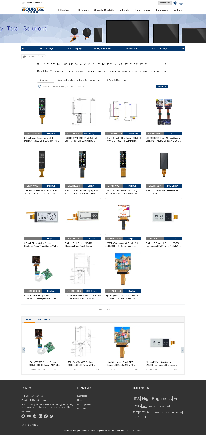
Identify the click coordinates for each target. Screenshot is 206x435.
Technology (162, 10)
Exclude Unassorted (117, 80)
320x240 (70, 71)
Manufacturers (164, 3)
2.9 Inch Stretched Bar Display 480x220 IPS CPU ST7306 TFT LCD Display (123, 139)
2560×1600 (81, 71)
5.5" (53, 64)
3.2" (121, 64)
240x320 (133, 71)
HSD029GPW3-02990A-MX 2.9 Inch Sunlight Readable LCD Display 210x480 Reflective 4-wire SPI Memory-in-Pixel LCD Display (82, 139)
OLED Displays (82, 10)
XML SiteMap (136, 431)
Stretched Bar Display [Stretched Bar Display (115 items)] (156, 406)
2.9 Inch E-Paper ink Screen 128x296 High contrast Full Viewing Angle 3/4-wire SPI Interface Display (162, 244)
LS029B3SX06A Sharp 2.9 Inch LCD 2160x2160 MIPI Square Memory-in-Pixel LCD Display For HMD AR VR (121, 244)
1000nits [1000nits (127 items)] (155, 412)
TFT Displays (62, 10)
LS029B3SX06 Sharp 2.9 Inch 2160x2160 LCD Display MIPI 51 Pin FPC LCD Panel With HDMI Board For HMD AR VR (41, 297)
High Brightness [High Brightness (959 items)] (157, 398)
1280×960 (154, 71)
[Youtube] (29, 416)
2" (89, 64)
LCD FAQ (81, 409)
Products (33, 56)
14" (103, 64)
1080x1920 (59, 71)
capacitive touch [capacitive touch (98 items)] (139, 417)
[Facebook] (23, 416)
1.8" (98, 64)
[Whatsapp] (46, 416)
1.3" (115, 64)
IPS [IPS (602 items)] (137, 399)
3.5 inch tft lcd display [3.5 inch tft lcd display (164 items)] (171, 412)
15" (126, 64)
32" (141, 64)
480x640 (112, 71)
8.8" (135, 64)
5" (48, 64)
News (79, 400)
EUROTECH (33, 425)
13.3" (109, 64)
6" (146, 64)
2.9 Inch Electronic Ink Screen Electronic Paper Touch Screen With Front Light (40, 244)
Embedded (124, 10)
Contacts (177, 10)
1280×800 (122, 71)
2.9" (42, 56)
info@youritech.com (32, 3)
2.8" (76, 64)
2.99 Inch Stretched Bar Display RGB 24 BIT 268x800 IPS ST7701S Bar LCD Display (41, 192)
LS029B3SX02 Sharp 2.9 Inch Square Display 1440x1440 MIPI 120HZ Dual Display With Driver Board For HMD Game (163, 139)
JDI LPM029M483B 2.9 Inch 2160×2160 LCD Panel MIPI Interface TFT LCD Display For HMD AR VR (83, 297)
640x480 (92, 71)
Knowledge (82, 396)
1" (93, 64)
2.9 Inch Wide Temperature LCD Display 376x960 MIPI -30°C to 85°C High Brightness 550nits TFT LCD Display (40, 139)
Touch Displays (143, 10)
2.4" (71, 64)
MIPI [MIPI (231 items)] (176, 399)
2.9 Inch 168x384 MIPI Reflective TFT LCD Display (163, 191)
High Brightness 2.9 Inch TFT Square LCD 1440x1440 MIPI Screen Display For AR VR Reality (122, 297)
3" (131, 64)
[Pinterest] (34, 416)
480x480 (102, 71)
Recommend (44, 319)
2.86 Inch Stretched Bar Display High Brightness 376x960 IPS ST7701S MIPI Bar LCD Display (122, 192)
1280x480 (143, 71)
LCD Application (84, 404)
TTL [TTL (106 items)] (144, 406)
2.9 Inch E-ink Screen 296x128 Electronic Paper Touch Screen (78, 244)
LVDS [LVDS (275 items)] (137, 405)
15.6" (64, 64)
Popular (29, 319)
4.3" (58, 64)
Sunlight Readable (104, 10)
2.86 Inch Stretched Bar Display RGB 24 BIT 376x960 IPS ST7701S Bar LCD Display (82, 192)
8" (85, 64)
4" (81, 64)
